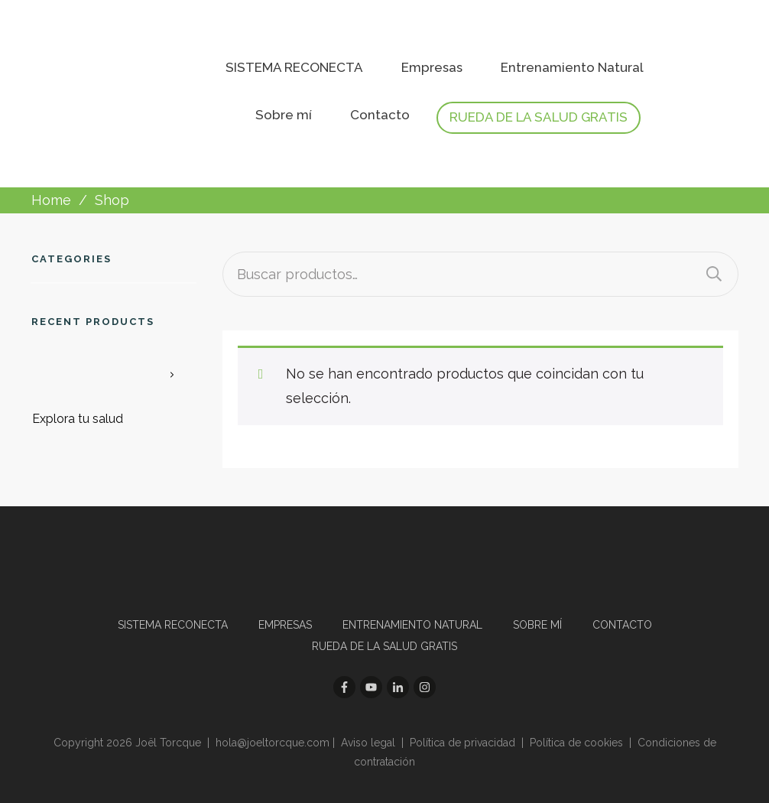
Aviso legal (368, 742)
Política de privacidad (462, 742)
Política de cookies (576, 742)
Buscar (714, 274)
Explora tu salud (77, 418)
